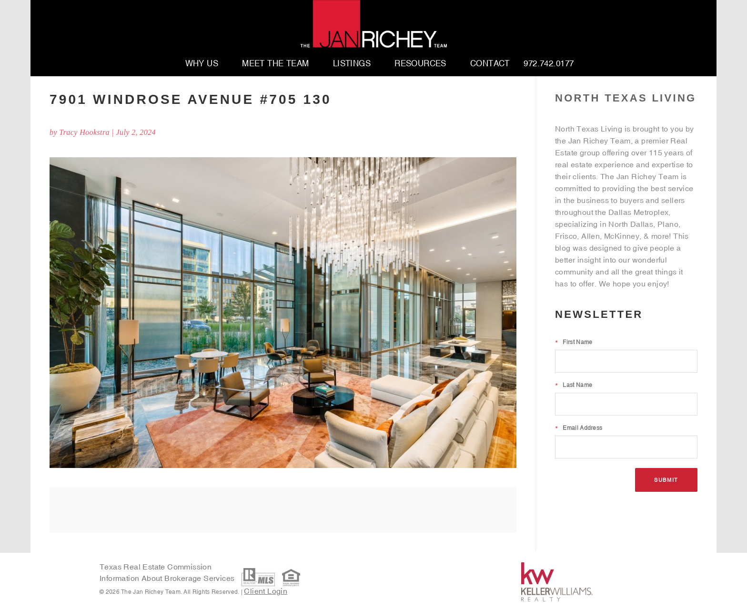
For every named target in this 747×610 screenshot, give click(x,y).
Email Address (578, 428)
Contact (490, 64)
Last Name (573, 385)
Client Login (265, 591)
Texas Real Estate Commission (156, 566)
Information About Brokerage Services (168, 578)
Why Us (202, 64)
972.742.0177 (549, 64)
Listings (352, 64)
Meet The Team (275, 64)
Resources (420, 64)
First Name (573, 342)
